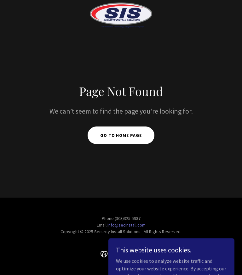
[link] (121, 15)
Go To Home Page (121, 135)
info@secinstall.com (126, 225)
